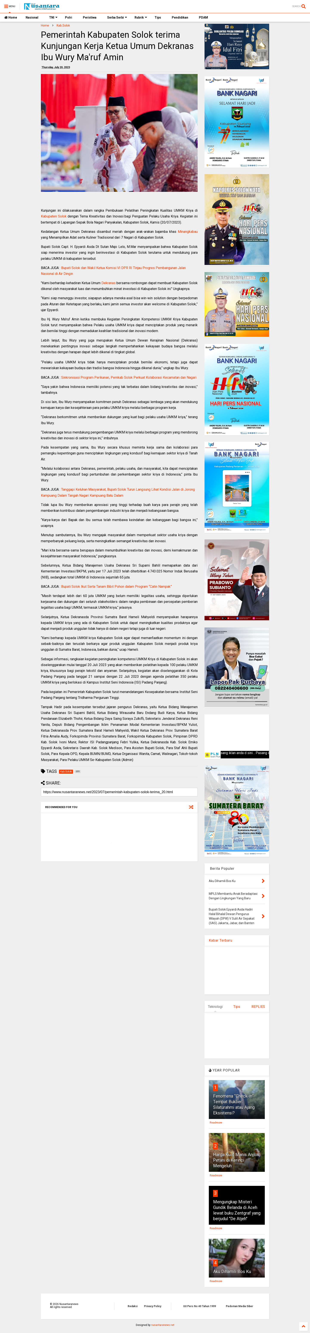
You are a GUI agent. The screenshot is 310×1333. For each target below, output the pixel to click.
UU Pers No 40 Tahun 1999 (199, 1306)
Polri (68, 17)
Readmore (216, 1122)
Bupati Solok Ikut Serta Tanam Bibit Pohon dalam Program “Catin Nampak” (116, 587)
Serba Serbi (117, 17)
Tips (158, 17)
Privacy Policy (152, 1306)
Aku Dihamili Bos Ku (232, 1271)
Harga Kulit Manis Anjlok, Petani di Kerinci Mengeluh (236, 1160)
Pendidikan (180, 17)
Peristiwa (89, 17)
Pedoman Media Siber (239, 1306)
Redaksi (133, 1306)
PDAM (203, 17)
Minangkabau (188, 232)
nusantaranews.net (162, 1325)
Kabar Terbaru (220, 940)
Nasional (32, 17)
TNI (53, 17)
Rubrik (141, 17)
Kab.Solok (63, 25)
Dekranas (108, 283)
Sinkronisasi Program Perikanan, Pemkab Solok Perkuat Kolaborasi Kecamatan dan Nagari (128, 377)
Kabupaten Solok (54, 216)
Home (10, 17)
